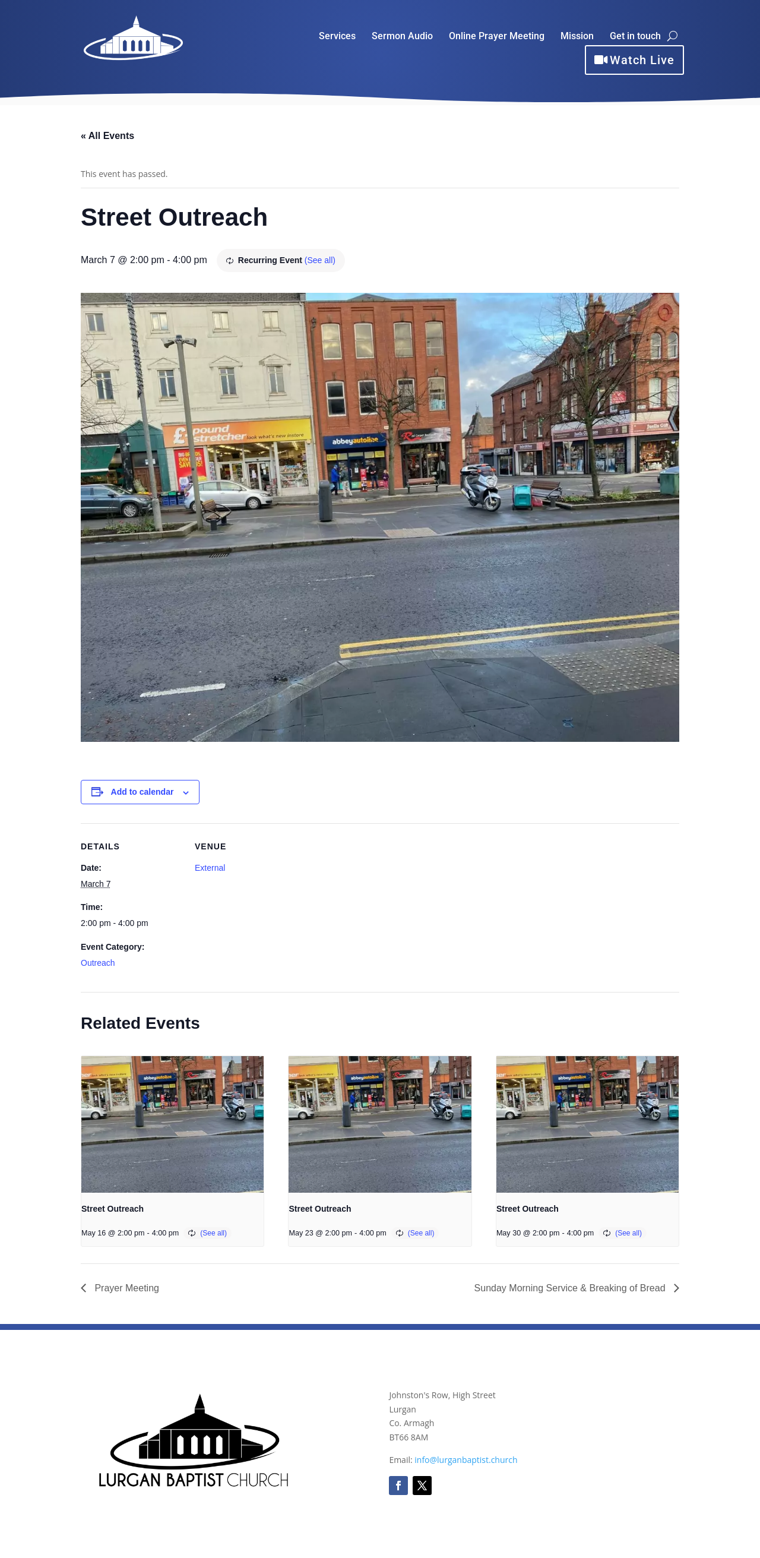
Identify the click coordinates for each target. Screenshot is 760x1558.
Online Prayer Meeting (496, 37)
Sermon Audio (402, 37)
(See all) (320, 260)
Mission (577, 37)
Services (337, 37)
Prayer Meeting (125, 1288)
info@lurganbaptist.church (465, 1459)
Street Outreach (112, 1208)
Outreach (98, 963)
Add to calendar (142, 792)
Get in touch (635, 37)
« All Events (107, 136)
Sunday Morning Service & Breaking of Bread (571, 1288)
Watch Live (642, 60)
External (210, 868)
